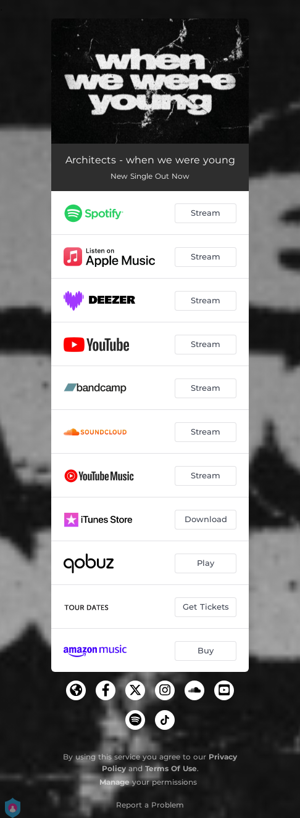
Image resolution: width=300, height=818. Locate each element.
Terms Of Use (171, 768)
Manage (114, 782)
